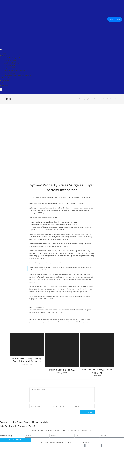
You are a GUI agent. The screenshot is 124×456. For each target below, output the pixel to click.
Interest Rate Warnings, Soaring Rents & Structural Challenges (27, 359)
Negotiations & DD (10, 60)
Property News (74, 197)
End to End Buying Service (12, 58)
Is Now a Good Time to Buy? (62, 369)
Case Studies (6, 78)
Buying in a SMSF (9, 68)
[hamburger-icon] (1, 49)
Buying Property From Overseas (14, 70)
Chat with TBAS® (114, 19)
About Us (5, 85)
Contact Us (5, 80)
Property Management (11, 73)
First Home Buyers (10, 65)
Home (4, 53)
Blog (3, 83)
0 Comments (86, 197)
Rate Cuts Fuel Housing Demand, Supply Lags (97, 371)
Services (4, 55)
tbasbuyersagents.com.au (43, 197)
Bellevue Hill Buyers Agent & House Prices (17, 75)
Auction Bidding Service (12, 63)
